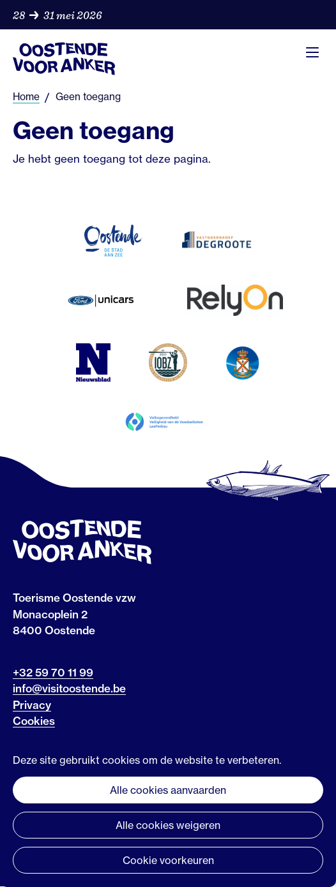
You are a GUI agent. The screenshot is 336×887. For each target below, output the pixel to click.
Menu (312, 52)
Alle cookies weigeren (168, 825)
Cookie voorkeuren (168, 860)
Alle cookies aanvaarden (168, 790)
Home (26, 97)
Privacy (32, 705)
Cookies (34, 720)
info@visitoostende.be (69, 688)
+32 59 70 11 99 (53, 672)
